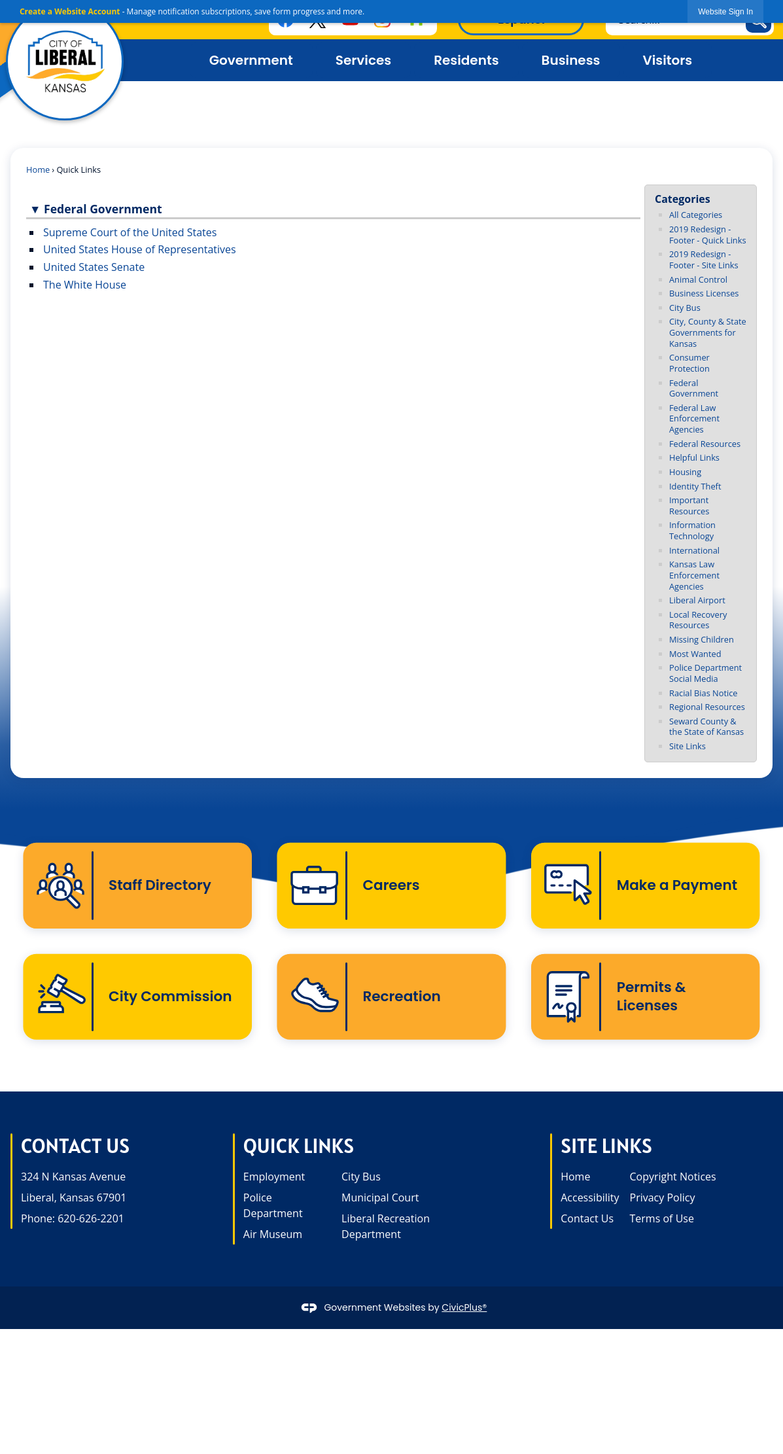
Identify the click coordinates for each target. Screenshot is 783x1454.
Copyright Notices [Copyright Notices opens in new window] (673, 1178)
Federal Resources (704, 444)
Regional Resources (707, 707)
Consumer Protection (689, 362)
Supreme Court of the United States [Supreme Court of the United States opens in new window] (130, 232)
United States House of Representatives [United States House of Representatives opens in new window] (139, 249)
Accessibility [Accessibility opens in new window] (590, 1199)
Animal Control (698, 279)
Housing (685, 472)
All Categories (695, 215)
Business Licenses (704, 293)
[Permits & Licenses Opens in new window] (645, 998)
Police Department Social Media (705, 673)
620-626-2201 (91, 1220)
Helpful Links (694, 457)
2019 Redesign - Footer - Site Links (704, 259)
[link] (725, 11)
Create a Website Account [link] (70, 11)
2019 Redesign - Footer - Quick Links (707, 234)
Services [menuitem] (363, 60)
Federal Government (693, 388)
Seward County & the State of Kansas (706, 726)
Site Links (687, 746)
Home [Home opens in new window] (575, 1178)
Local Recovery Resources (698, 620)
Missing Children (701, 639)
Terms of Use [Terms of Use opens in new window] (662, 1220)
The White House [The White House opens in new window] (84, 284)
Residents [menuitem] (466, 60)
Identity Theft (695, 486)
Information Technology (692, 530)
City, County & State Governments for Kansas (707, 332)
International (694, 550)
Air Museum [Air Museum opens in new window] (272, 1236)
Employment (274, 1178)
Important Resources (689, 505)
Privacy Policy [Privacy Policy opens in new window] (662, 1199)
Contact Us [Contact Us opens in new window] (587, 1220)
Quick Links (298, 1147)
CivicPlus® (464, 1308)
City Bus (685, 307)
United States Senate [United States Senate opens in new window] (94, 267)
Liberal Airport (697, 600)
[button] (333, 210)
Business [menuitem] (571, 60)
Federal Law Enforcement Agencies (694, 418)
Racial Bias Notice (703, 693)
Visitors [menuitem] (668, 60)
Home (38, 169)
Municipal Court (380, 1199)
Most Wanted (695, 654)
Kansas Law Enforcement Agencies (694, 575)
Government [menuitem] (251, 60)
